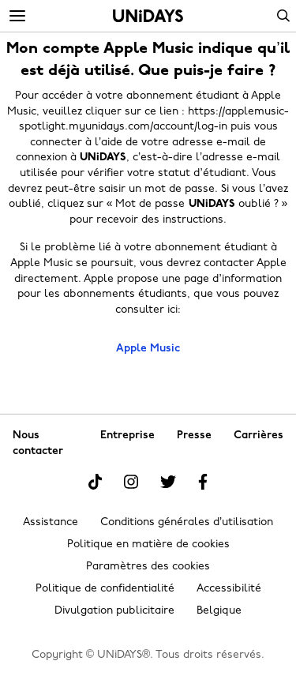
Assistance (50, 522)
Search (283, 16)
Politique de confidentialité (105, 589)
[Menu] (17, 16)
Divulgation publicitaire (114, 611)
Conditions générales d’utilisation (186, 522)
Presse (194, 435)
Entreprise (127, 435)
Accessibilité (229, 589)
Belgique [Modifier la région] (219, 611)
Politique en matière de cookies (148, 544)
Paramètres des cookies (148, 567)
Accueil (148, 15)
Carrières (258, 435)
